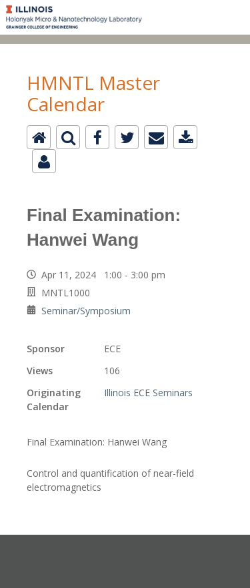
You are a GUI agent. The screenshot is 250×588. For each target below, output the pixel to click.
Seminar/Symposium (86, 310)
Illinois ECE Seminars (148, 392)
